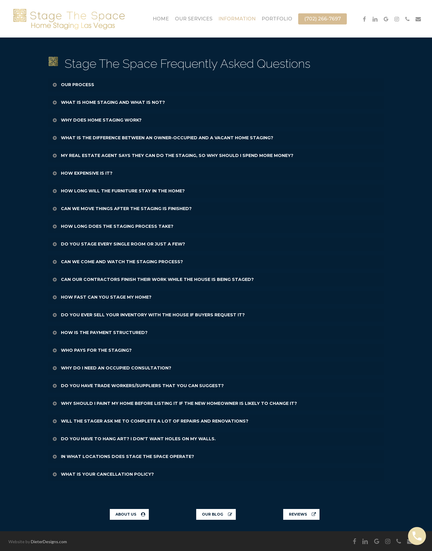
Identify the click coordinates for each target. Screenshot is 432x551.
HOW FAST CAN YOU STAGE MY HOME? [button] (102, 297)
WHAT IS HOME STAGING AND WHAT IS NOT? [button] (108, 102)
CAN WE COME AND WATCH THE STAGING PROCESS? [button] (117, 261)
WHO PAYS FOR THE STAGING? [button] (92, 350)
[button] (129, 514)
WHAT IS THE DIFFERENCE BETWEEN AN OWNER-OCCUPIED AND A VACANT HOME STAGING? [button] (162, 137)
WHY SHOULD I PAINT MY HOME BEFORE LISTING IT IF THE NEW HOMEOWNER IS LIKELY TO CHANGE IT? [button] (174, 403)
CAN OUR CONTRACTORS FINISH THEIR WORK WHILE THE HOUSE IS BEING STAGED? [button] (153, 279)
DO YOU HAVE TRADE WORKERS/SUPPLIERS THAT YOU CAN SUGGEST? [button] (138, 385)
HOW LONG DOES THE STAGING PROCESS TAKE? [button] (112, 226)
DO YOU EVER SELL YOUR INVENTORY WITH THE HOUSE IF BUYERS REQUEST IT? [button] (148, 315)
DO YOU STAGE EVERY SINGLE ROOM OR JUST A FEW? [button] (118, 244)
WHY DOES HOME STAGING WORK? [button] (97, 120)
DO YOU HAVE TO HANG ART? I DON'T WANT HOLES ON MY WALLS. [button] (134, 438)
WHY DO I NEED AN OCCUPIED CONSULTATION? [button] (111, 368)
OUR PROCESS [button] (73, 84)
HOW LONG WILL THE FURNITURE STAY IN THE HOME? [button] (118, 191)
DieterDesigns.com (49, 541)
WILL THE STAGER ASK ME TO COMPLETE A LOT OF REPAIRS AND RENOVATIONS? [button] (150, 421)
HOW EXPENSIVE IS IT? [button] (82, 173)
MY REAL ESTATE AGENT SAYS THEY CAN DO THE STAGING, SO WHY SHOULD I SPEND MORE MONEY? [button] (172, 155)
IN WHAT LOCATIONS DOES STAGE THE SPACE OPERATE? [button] (123, 456)
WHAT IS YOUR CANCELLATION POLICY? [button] (103, 474)
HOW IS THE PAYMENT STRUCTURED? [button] (100, 332)
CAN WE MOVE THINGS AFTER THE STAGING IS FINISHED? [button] (122, 208)
